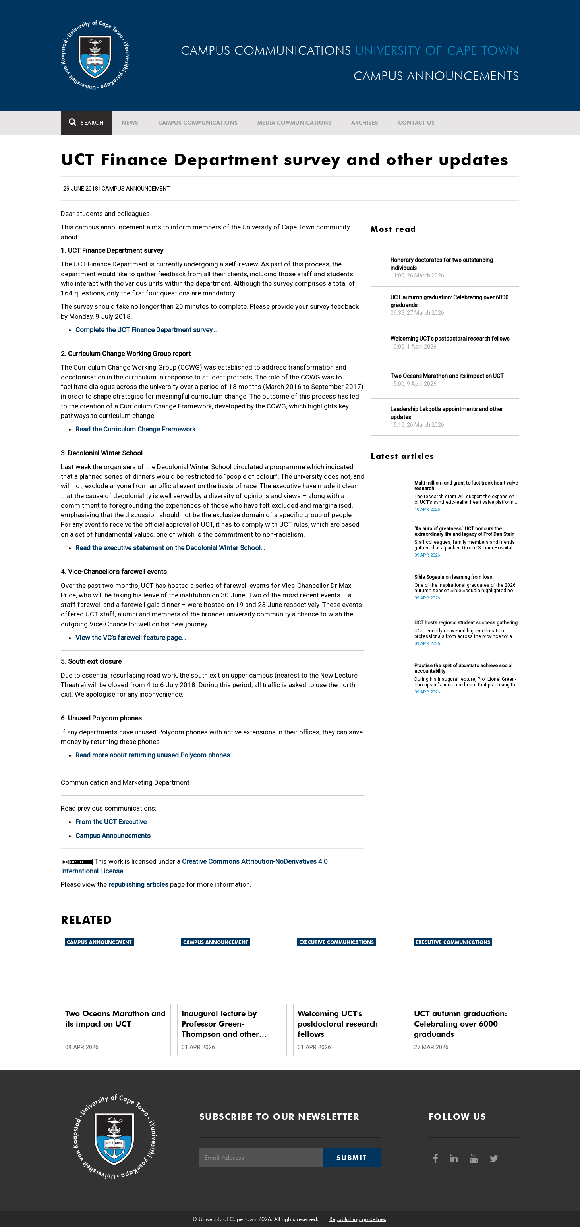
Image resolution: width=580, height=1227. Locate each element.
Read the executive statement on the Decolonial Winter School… (170, 548)
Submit (351, 1158)
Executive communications (336, 942)
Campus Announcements (113, 836)
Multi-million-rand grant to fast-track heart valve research (466, 485)
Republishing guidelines (357, 1219)
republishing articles (138, 884)
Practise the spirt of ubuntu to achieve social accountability (463, 668)
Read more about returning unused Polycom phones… (154, 755)
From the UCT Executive (111, 822)
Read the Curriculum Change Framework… (137, 429)
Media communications (294, 122)
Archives (364, 122)
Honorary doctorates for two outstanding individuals (442, 264)
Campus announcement (99, 942)
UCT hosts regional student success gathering (466, 623)
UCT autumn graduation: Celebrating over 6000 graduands (449, 301)
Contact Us (416, 122)
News (130, 122)
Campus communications (198, 122)
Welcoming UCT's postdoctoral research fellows (450, 338)
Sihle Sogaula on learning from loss (453, 577)
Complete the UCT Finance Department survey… (146, 330)
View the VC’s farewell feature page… (130, 637)
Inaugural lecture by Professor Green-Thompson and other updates (220, 1024)
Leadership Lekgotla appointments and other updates (447, 413)
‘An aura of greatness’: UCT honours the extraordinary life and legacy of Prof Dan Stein (464, 531)
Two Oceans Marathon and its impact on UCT (447, 376)
